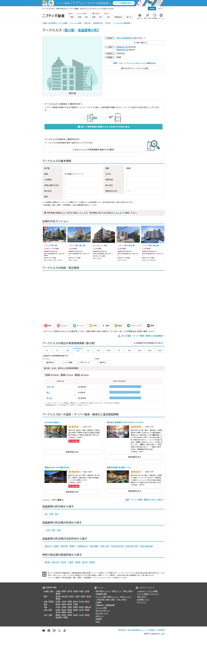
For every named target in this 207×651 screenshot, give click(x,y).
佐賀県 (64, 615)
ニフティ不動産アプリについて (148, 594)
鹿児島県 (59, 617)
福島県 (58, 593)
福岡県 (58, 615)
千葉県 (70, 562)
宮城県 (75, 591)
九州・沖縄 (48, 615)
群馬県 (92, 562)
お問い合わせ (141, 597)
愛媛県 (64, 612)
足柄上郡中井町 (117, 546)
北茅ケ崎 (50, 386)
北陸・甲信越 (48, 601)
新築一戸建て (110, 599)
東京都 (47, 562)
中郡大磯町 (94, 546)
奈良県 (81, 607)
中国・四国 (48, 610)
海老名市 (48, 546)
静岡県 (69, 604)
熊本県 (75, 615)
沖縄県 (65, 617)
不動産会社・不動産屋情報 (105, 605)
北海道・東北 (48, 591)
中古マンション (125, 597)
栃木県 (85, 562)
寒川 (57, 514)
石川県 (81, 601)
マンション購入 (101, 597)
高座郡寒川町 (88, 30)
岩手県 (69, 591)
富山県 (75, 601)
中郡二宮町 (104, 546)
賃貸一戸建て (128, 591)
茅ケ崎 (49, 398)
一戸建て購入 (100, 599)
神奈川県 (120, 38)
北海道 (58, 591)
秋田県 (81, 591)
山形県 (87, 591)
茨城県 (77, 562)
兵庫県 (64, 607)
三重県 (75, 604)
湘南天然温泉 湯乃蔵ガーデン (119, 467)
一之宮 (47, 530)
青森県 (64, 591)
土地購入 (99, 602)
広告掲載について (143, 599)
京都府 (69, 607)
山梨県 (64, 601)
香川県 (58, 612)
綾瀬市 (72, 546)
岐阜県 (64, 604)
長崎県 (69, 615)
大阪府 (58, 607)
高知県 (69, 612)
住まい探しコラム (102, 613)
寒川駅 (125, 49)
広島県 (58, 610)
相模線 (119, 47)
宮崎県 (87, 615)
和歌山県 (88, 607)
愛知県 (58, 604)
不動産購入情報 (101, 594)
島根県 (75, 610)
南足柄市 (64, 546)
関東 (45, 596)
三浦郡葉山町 (82, 546)
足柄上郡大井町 (132, 546)
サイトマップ (141, 602)
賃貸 (97, 591)
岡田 (53, 530)
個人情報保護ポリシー (137, 630)
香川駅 (70, 30)
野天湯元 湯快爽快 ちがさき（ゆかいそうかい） (126, 422)
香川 (48, 392)
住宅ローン (99, 616)
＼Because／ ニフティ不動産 (147, 591)
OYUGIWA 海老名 (51, 422)
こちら (116, 212)
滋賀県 (75, 607)
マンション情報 (101, 608)
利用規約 (152, 630)
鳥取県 (69, 610)
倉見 (51, 514)
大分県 (81, 615)
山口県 (81, 610)
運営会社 (122, 630)
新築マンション (113, 597)
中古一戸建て (121, 599)
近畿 (45, 607)
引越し (98, 621)
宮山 (46, 514)
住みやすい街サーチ (103, 610)
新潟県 (58, 601)
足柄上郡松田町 (146, 546)
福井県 (87, 601)
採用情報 (161, 630)
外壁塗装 (99, 619)
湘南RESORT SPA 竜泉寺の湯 (56, 467)
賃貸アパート (117, 591)
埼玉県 (63, 562)
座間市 (56, 546)
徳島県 (87, 610)
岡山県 (64, 610)
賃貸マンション (105, 591)
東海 (45, 604)
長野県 (69, 601)
